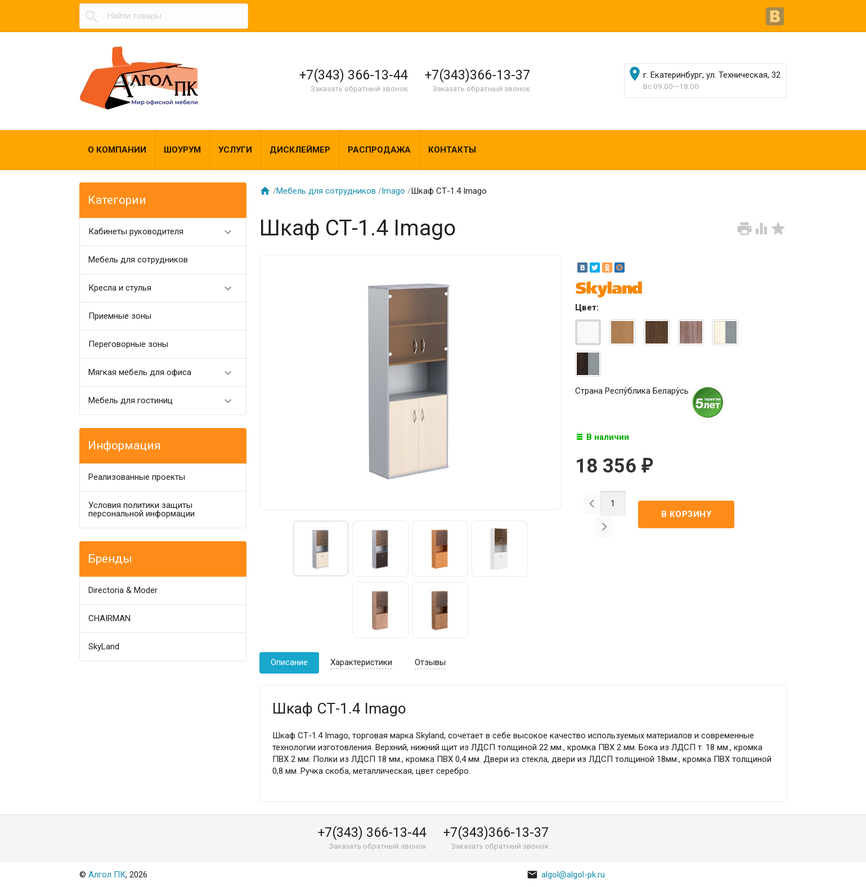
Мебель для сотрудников (138, 260)
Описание (289, 662)
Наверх (819, 866)
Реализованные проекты (136, 477)
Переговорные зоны (128, 344)
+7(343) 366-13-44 (353, 75)
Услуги (235, 150)
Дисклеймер (300, 150)
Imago (393, 191)
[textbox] (163, 16)
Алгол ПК (106, 875)
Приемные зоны (119, 316)
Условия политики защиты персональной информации (141, 509)
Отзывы (430, 662)
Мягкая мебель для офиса (165, 372)
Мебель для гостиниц (165, 400)
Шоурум (182, 150)
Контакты (452, 150)
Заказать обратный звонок (359, 88)
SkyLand (103, 646)
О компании (117, 150)
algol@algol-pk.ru (566, 875)
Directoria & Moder (123, 590)
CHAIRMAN (109, 618)
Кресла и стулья (165, 288)
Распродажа (379, 150)
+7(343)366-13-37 (477, 75)
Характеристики (361, 662)
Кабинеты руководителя (165, 232)
